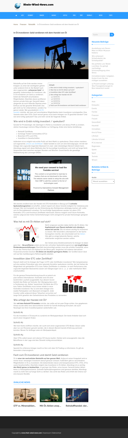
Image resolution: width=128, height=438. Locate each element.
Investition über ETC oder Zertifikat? (63, 92)
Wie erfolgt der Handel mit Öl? (61, 95)
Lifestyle (65, 15)
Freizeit (94, 119)
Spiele (74, 15)
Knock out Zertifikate (35, 144)
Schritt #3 (57, 101)
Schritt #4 (57, 103)
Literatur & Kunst (98, 139)
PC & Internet (97, 143)
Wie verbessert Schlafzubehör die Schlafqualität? (99, 58)
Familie (94, 112)
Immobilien (96, 129)
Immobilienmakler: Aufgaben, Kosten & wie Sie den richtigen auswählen (103, 78)
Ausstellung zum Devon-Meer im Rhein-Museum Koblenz (101, 50)
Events (110, 15)
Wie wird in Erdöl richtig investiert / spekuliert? (67, 87)
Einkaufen (95, 105)
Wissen (100, 15)
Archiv (94, 177)
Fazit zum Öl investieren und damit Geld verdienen (68, 105)
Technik (95, 156)
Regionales (89, 15)
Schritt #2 (57, 99)
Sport (81, 15)
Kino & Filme (96, 132)
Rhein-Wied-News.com (38, 4)
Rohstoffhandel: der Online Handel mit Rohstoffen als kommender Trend (77, 405)
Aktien (82, 234)
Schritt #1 (57, 97)
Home (16, 24)
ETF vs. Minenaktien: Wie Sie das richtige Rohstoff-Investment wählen (25, 405)
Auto (22, 15)
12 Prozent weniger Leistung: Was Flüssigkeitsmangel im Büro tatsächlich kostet (103, 86)
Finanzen (42, 15)
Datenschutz (56, 433)
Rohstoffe (31, 24)
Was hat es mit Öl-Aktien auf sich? (63, 90)
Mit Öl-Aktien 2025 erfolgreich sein (51, 405)
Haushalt (54, 15)
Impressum (47, 433)
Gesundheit (30, 15)
